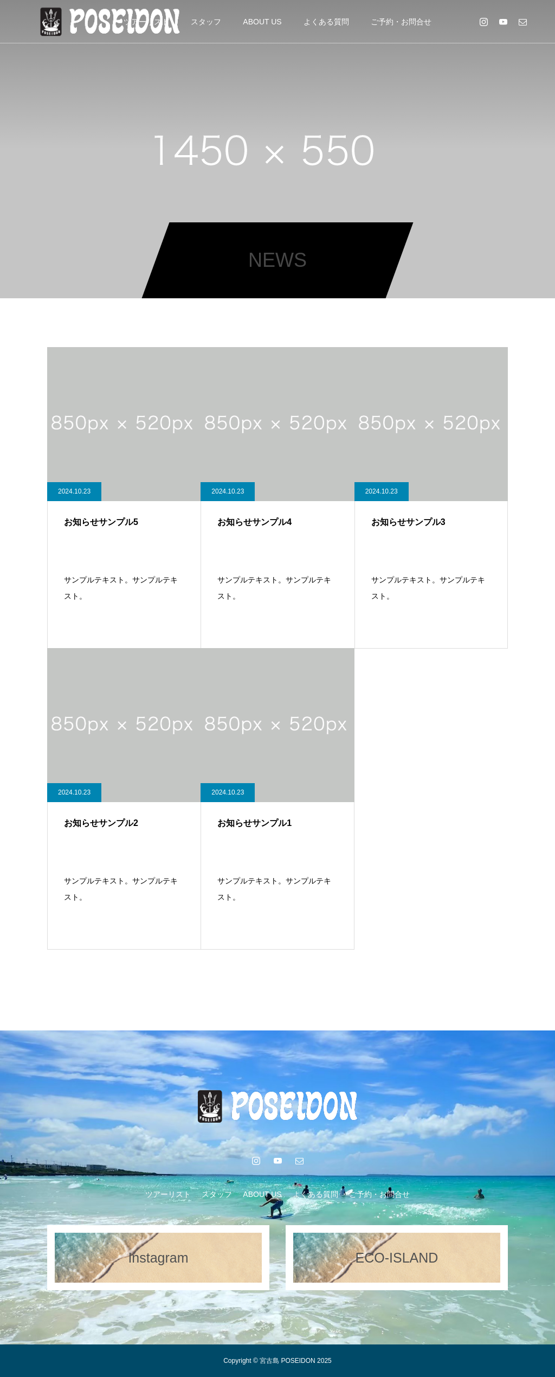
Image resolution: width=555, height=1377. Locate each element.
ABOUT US (262, 21)
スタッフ (206, 21)
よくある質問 (326, 21)
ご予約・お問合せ (401, 21)
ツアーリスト (168, 1194)
